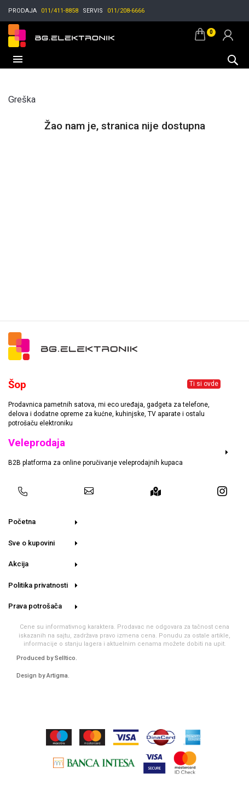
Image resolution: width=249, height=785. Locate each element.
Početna (22, 521)
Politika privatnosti (38, 585)
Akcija (18, 564)
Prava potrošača (35, 606)
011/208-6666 (125, 10)
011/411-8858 (59, 10)
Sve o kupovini (31, 543)
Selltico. (66, 658)
